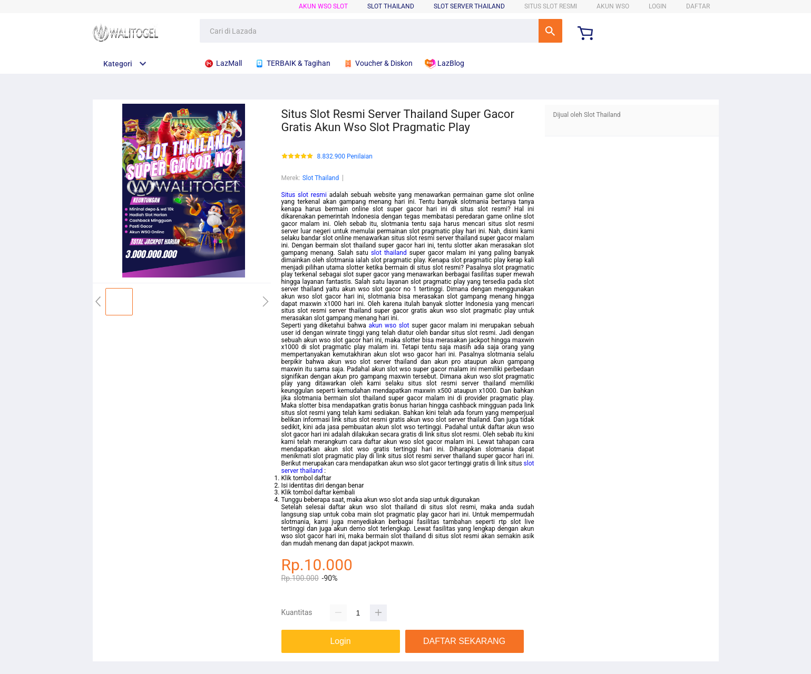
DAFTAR (698, 6)
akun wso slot (388, 325)
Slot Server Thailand (469, 6)
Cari (550, 31)
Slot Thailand (320, 178)
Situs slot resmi (304, 195)
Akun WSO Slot (323, 6)
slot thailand (389, 252)
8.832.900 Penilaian (345, 156)
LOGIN (658, 6)
